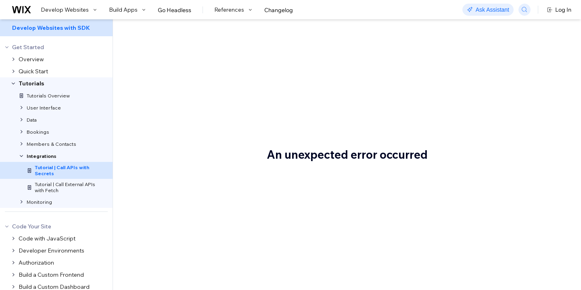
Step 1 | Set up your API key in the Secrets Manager (509, 99)
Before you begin (488, 83)
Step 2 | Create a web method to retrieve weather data (508, 118)
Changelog (278, 10)
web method (294, 140)
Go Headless (174, 10)
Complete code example (498, 134)
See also (477, 146)
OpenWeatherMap (166, 267)
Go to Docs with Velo (454, 29)
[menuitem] (56, 27)
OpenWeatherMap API (189, 114)
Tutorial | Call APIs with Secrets (229, 66)
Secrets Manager (397, 103)
